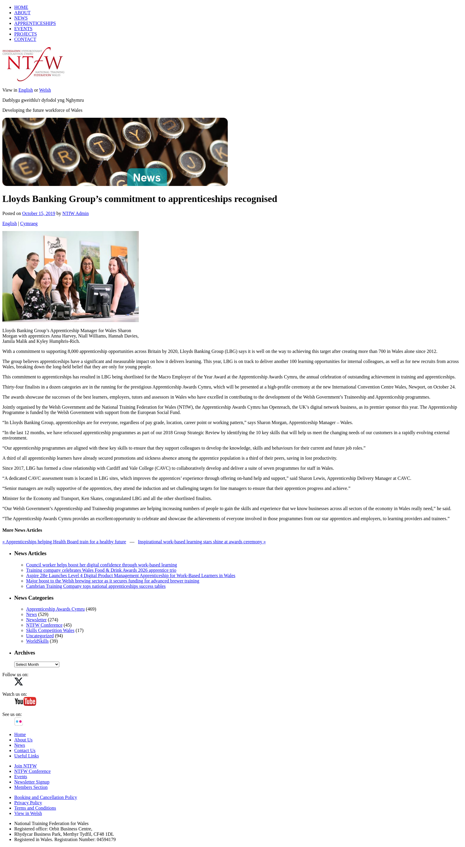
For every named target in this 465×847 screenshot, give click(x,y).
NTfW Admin (75, 213)
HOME (21, 7)
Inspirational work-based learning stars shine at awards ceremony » (202, 541)
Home (20, 734)
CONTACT (25, 39)
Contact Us (25, 750)
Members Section (30, 787)
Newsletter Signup (32, 781)
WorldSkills (37, 641)
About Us (23, 739)
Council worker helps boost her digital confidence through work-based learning (101, 564)
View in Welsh (28, 813)
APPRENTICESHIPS (35, 23)
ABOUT (22, 12)
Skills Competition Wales (50, 630)
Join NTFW (25, 765)
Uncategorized (40, 635)
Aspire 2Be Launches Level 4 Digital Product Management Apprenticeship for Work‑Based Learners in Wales (130, 575)
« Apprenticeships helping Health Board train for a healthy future (64, 541)
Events (20, 776)
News (31, 614)
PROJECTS (25, 33)
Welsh (45, 90)
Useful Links (26, 755)
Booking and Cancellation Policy (45, 797)
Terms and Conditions (35, 808)
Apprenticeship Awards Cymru (55, 609)
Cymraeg (29, 223)
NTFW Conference (44, 625)
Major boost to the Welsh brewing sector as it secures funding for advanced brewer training (112, 580)
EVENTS (23, 28)
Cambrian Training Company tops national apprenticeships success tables (96, 586)
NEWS (21, 17)
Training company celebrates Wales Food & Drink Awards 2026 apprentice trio (101, 570)
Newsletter (36, 619)
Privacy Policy (28, 802)
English (25, 90)
